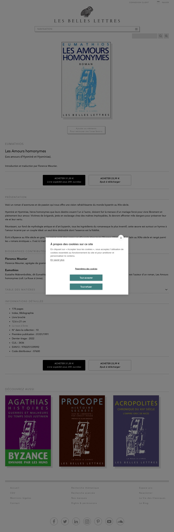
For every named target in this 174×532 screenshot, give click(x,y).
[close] (121, 238)
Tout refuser (86, 287)
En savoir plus (57, 260)
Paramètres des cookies (86, 269)
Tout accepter (86, 278)
